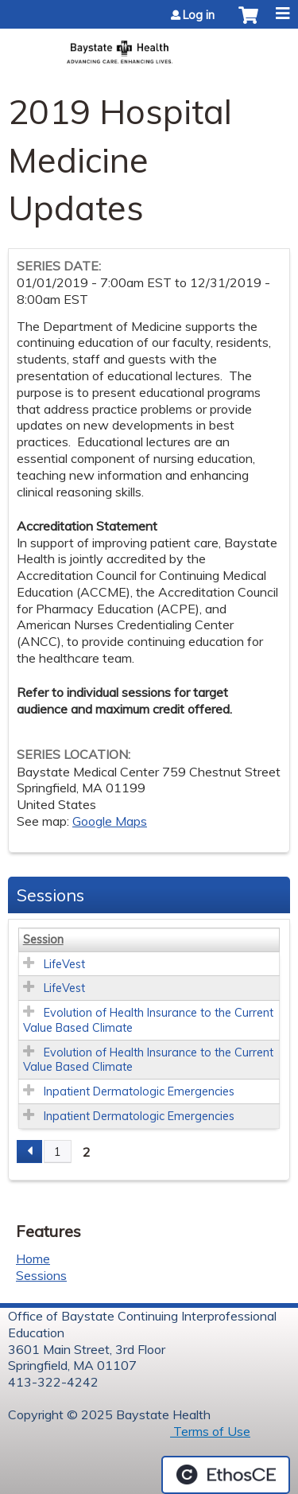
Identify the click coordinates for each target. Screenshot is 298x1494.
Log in (199, 15)
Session (43, 939)
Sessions (41, 1275)
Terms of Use (210, 1431)
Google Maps (109, 821)
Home (33, 1258)
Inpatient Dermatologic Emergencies (139, 1091)
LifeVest (64, 964)
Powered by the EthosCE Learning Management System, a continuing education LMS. (225, 1475)
